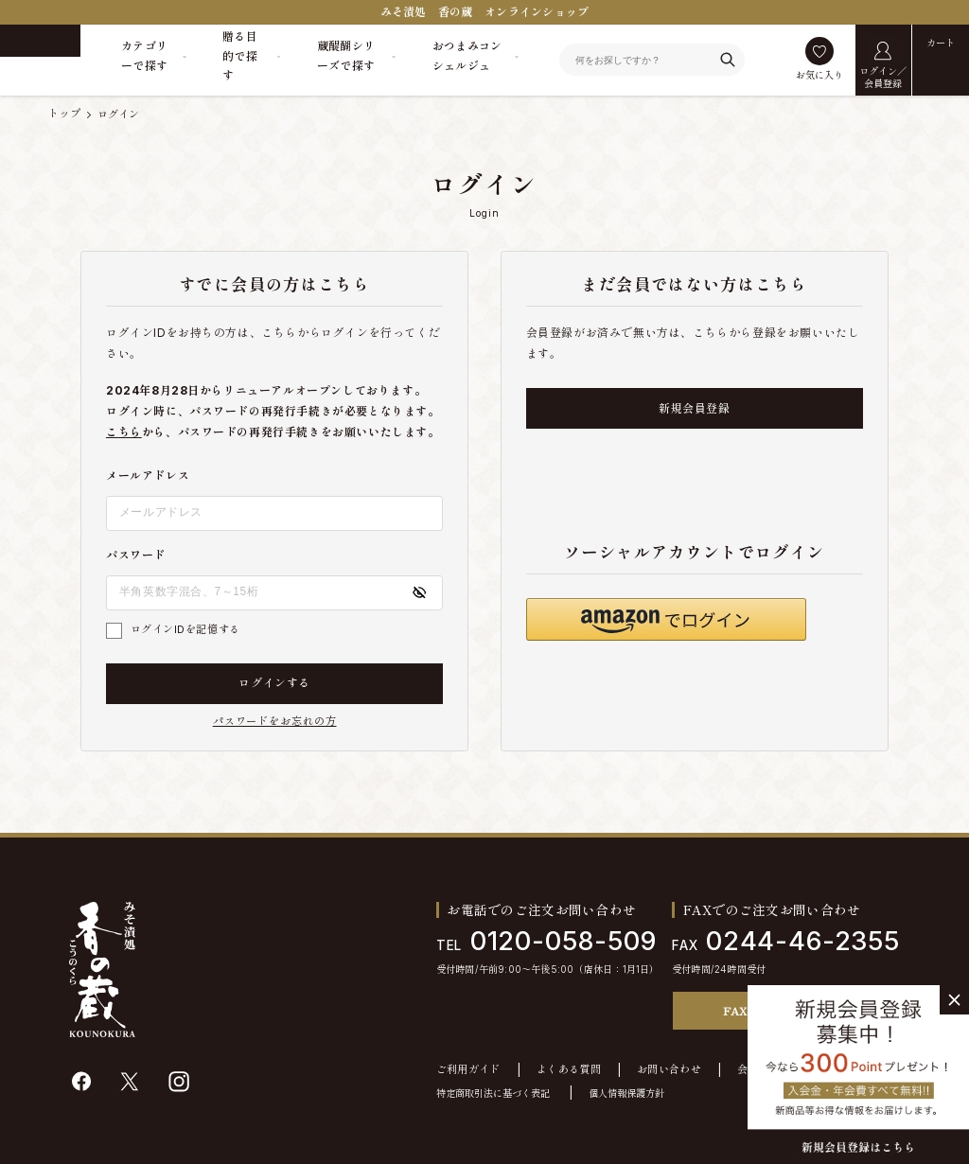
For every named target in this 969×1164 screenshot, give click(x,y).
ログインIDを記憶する (185, 629)
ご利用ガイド (468, 1070)
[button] (666, 619)
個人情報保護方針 (626, 1093)
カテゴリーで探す (144, 55)
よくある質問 (569, 1070)
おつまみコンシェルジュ (467, 55)
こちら (124, 432)
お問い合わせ (669, 1070)
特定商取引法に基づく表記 (493, 1093)
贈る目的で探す (239, 55)
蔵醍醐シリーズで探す (346, 55)
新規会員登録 (695, 408)
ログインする (274, 683)
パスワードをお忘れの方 (275, 721)
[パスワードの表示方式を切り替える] (419, 592)
